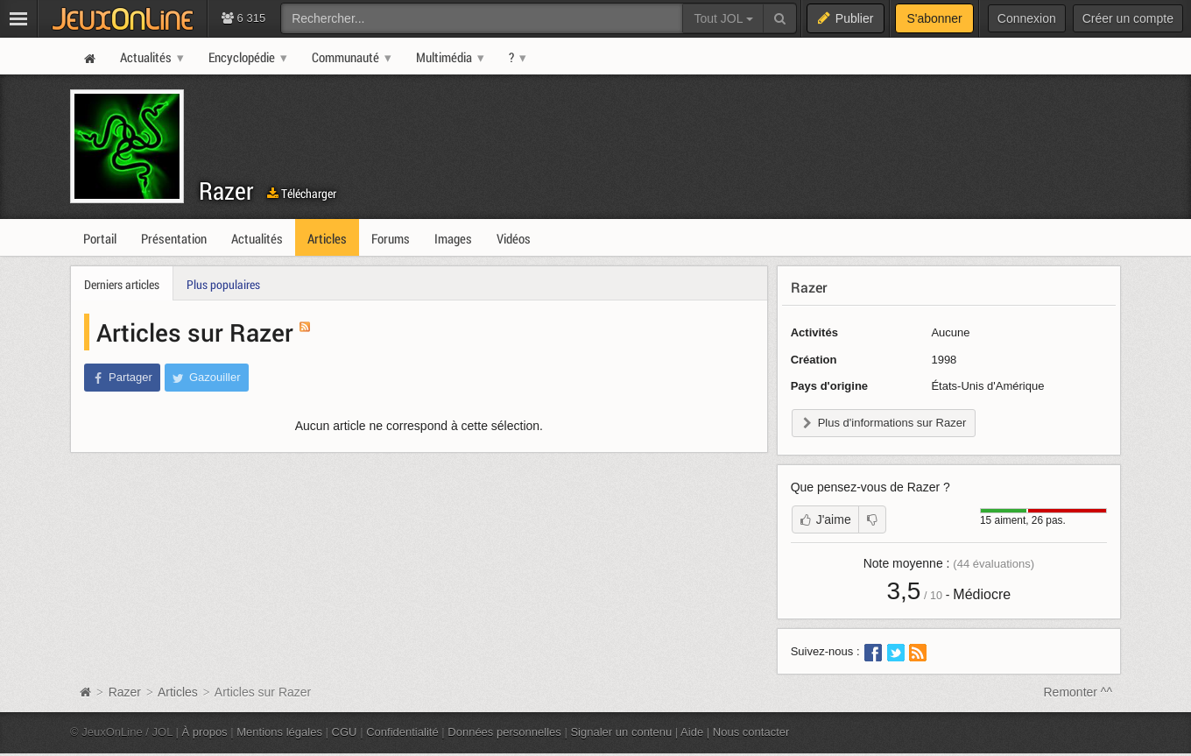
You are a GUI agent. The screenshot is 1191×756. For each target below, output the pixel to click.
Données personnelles (504, 731)
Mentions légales (279, 731)
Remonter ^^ (1078, 692)
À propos (205, 731)
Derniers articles (121, 284)
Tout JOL (723, 18)
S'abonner (934, 18)
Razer (226, 190)
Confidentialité (402, 731)
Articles (178, 692)
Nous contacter (751, 731)
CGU (344, 731)
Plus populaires (223, 284)
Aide (691, 731)
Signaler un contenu (621, 731)
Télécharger (301, 193)
